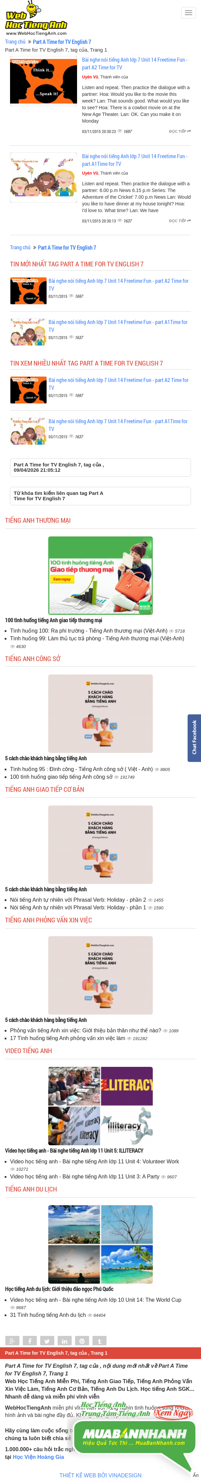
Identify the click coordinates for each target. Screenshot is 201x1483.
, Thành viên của (105, 77)
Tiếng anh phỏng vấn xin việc (48, 919)
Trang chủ (15, 41)
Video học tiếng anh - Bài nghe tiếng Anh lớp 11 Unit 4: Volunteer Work (94, 1161)
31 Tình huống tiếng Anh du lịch (48, 1315)
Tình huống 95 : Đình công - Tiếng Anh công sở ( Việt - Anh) (82, 769)
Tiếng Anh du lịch (31, 1188)
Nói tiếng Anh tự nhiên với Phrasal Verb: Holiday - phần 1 (79, 907)
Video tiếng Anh (28, 1050)
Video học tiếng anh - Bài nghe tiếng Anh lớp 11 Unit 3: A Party (85, 1176)
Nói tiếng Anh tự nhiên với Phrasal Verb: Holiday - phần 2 (79, 900)
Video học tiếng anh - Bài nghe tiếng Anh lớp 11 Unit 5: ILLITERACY (74, 1150)
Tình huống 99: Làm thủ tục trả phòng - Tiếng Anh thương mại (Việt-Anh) (97, 638)
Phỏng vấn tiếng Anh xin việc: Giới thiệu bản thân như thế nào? (86, 1030)
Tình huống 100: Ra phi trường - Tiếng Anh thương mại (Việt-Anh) (89, 631)
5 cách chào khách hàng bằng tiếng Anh (46, 758)
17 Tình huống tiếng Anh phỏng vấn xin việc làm (68, 1038)
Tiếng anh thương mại (38, 520)
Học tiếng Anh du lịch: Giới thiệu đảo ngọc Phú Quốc (59, 1288)
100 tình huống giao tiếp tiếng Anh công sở (62, 777)
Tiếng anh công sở (32, 658)
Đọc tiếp (180, 131)
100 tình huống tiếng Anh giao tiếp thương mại (53, 620)
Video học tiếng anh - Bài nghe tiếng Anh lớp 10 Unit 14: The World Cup (95, 1300)
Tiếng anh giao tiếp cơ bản (44, 789)
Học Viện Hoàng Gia (38, 1457)
